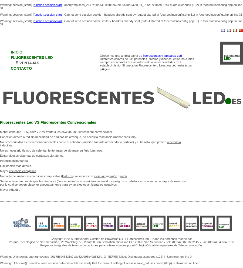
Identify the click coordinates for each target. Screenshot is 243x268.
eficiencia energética (22, 171)
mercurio (100, 176)
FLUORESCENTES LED (32, 57)
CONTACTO (21, 68)
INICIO (16, 52)
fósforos (67, 176)
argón (113, 176)
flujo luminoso (93, 150)
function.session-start (48, 4)
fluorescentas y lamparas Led (162, 55)
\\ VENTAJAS (27, 63)
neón (123, 176)
